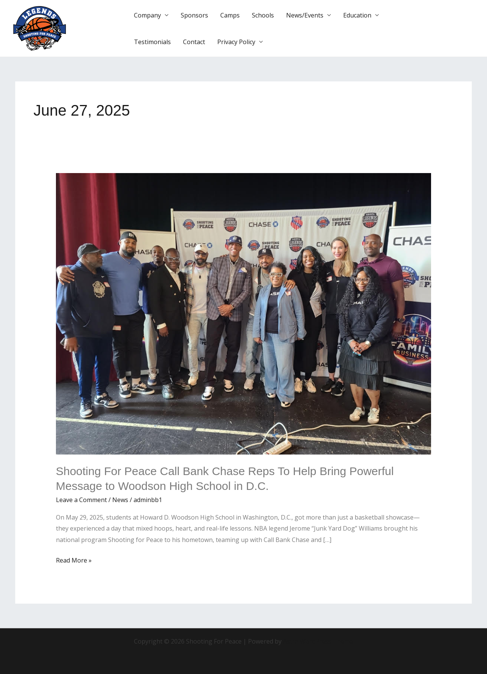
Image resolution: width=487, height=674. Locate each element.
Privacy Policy (236, 42)
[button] (450, 28)
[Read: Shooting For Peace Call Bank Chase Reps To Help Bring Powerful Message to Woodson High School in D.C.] (243, 313)
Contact (194, 42)
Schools (263, 15)
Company (147, 15)
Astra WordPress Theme (318, 641)
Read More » (74, 559)
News (120, 500)
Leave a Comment (81, 500)
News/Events (304, 15)
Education (357, 15)
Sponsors (194, 15)
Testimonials (152, 42)
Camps (230, 15)
